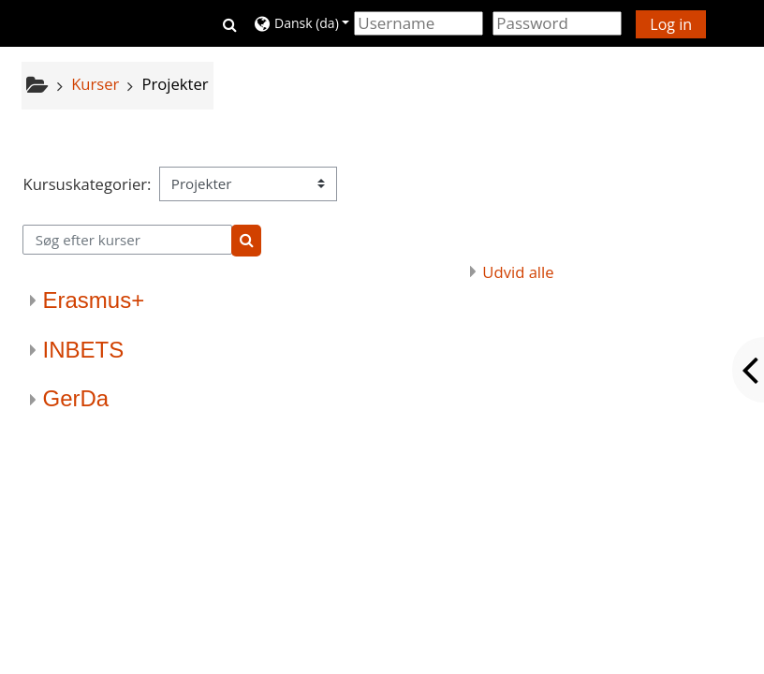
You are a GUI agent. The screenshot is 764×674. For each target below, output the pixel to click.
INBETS (83, 349)
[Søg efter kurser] (126, 240)
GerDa (75, 398)
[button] (230, 23)
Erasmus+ (93, 300)
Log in (671, 24)
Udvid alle (517, 272)
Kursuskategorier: (86, 184)
